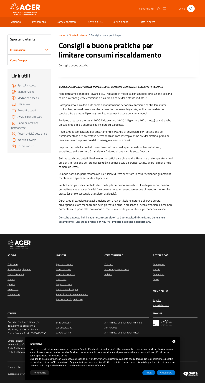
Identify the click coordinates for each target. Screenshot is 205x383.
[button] (18, 22)
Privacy (11, 279)
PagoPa (157, 300)
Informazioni (17, 50)
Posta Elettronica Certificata (22, 352)
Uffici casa (61, 279)
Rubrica (108, 274)
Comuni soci (14, 294)
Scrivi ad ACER (63, 322)
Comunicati (158, 274)
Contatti (108, 264)
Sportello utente (78, 35)
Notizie (156, 269)
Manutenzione (63, 269)
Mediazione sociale (65, 274)
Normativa (13, 289)
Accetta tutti (166, 372)
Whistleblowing (64, 327)
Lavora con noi (63, 332)
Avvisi (156, 279)
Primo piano (159, 264)
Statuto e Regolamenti (19, 269)
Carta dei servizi (16, 274)
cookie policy (60, 355)
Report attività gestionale (69, 299)
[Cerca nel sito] (191, 8)
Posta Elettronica (16, 348)
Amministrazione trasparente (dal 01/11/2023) (121, 335)
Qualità (11, 284)
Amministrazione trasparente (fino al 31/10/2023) (123, 325)
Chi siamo (13, 264)
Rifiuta (148, 372)
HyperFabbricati (161, 305)
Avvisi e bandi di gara (67, 289)
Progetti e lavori (64, 284)
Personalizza (39, 372)
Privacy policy (15, 367)
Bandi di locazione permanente (72, 294)
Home (62, 35)
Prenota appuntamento (116, 269)
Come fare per (18, 60)
